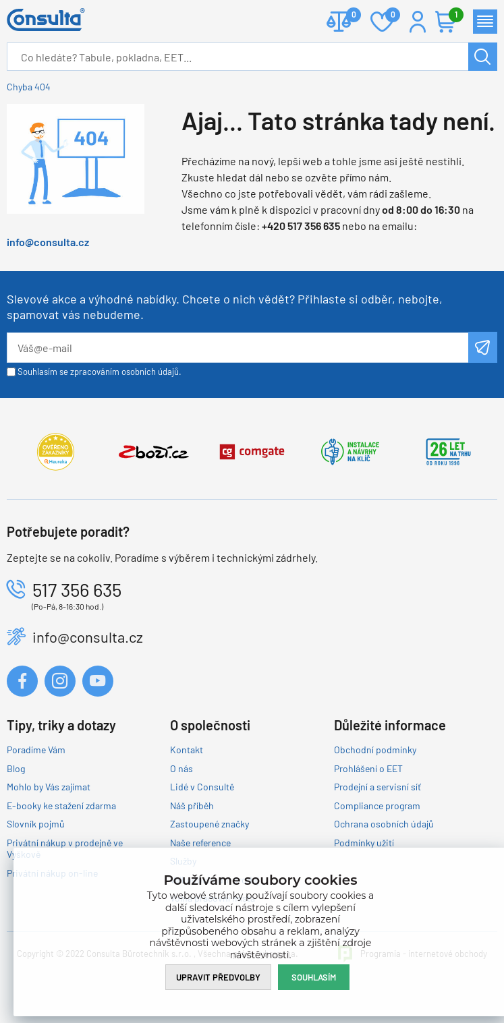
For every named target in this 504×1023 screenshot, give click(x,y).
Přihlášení (417, 21)
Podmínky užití (364, 842)
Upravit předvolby (218, 977)
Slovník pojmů (36, 823)
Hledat (482, 56)
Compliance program (377, 805)
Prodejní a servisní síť (377, 786)
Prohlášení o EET (368, 768)
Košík (453, 15)
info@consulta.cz (48, 241)
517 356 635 (76, 589)
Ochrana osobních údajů (384, 823)
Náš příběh (192, 805)
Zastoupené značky (209, 823)
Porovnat (348, 15)
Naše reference (200, 842)
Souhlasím (313, 977)
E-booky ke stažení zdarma (61, 805)
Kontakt (186, 749)
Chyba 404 (29, 86)
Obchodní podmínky (375, 749)
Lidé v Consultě (202, 786)
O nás (181, 768)
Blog (16, 768)
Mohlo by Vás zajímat (48, 786)
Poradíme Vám (36, 749)
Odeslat (482, 347)
